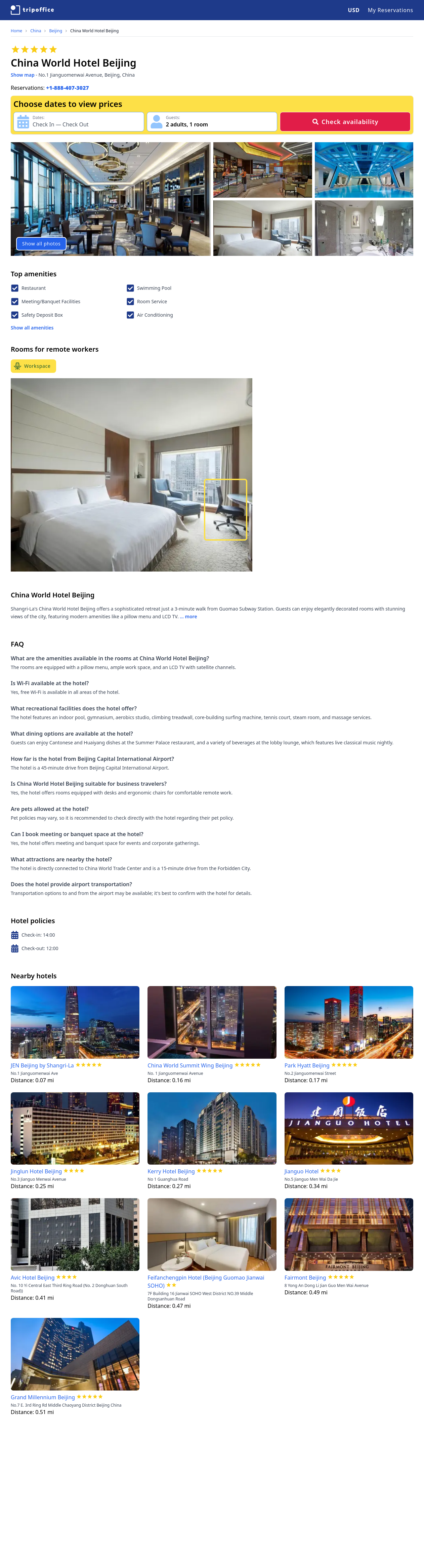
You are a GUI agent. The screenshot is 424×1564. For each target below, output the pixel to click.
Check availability (345, 122)
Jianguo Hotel (302, 1171)
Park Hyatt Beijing (307, 1065)
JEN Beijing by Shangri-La (42, 1065)
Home (16, 31)
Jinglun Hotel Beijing (36, 1171)
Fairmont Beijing (305, 1277)
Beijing (55, 31)
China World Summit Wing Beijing (189, 1065)
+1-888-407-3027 (67, 87)
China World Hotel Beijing (94, 31)
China (35, 31)
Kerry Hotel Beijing (171, 1171)
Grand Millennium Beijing (43, 1397)
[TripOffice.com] (32, 10)
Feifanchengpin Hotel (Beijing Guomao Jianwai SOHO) (205, 1281)
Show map (23, 75)
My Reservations (390, 10)
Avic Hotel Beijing (32, 1277)
